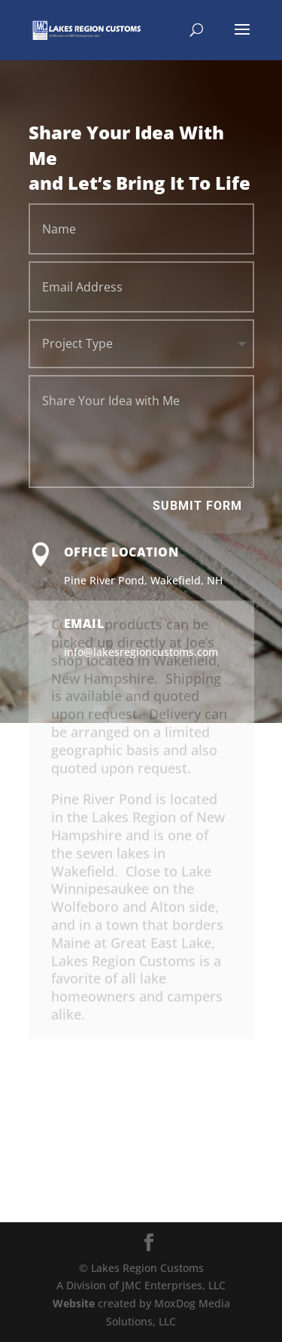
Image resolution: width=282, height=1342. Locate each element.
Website (74, 1303)
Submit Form (197, 506)
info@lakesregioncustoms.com (141, 652)
